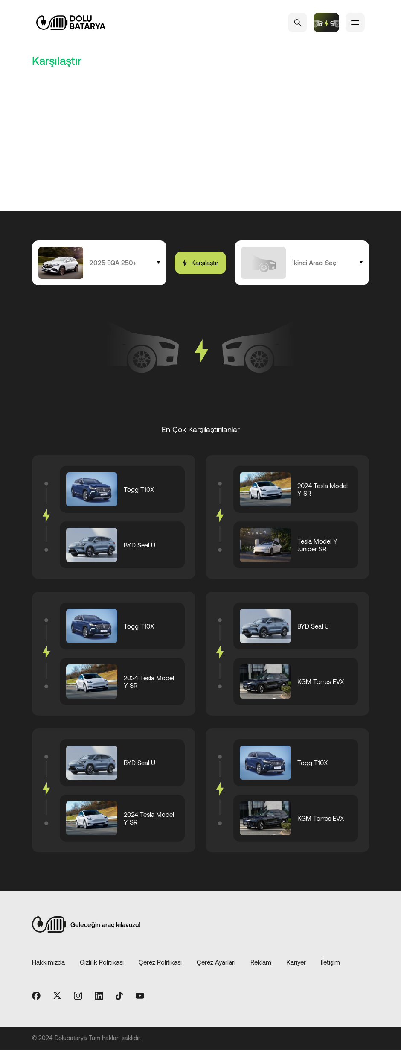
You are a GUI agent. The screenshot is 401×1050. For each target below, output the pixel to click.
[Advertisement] (200, 146)
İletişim (330, 962)
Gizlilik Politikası (102, 962)
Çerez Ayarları (216, 962)
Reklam (260, 962)
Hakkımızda (48, 962)
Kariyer (296, 962)
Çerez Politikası (160, 962)
